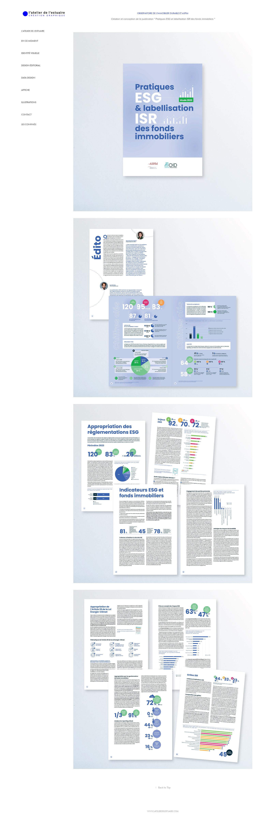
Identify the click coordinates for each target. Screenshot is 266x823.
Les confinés (28, 124)
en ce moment (29, 40)
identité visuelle (30, 53)
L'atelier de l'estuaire (32, 31)
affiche (25, 90)
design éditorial (30, 65)
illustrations (28, 102)
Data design (28, 77)
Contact (26, 114)
